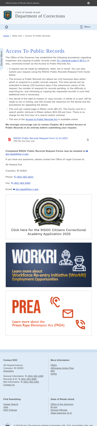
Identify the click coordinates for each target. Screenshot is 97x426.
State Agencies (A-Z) (61, 413)
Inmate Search (10, 404)
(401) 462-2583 (22, 183)
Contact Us (9, 385)
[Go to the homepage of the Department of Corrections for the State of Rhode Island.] (9, 15)
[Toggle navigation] (85, 27)
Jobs (5, 407)
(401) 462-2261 (31, 382)
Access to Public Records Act (42, 119)
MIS (53, 371)
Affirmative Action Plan (62, 368)
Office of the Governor (62, 404)
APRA (54, 374)
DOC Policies (10, 410)
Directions (8, 371)
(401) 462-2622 (25, 177)
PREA (54, 365)
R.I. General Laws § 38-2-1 (72, 60)
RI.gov (54, 407)
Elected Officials (59, 410)
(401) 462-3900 (29, 379)
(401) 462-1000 (35, 376)
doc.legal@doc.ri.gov (27, 189)
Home (6, 36)
